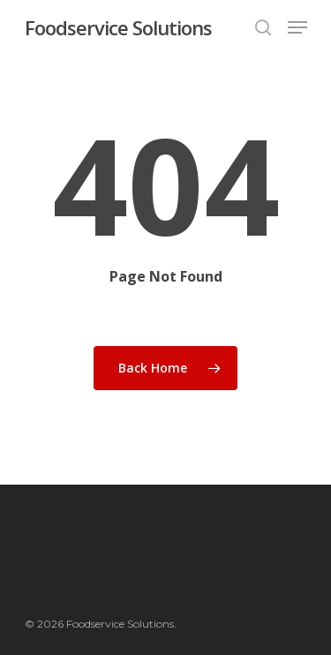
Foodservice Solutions (118, 27)
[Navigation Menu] (297, 27)
